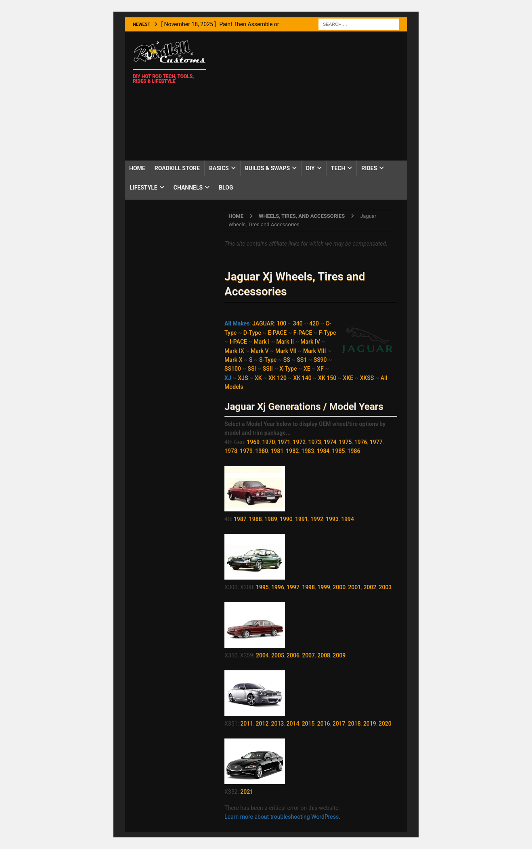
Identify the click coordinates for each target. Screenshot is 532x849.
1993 (332, 519)
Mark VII (286, 351)
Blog (226, 187)
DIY (310, 168)
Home (137, 168)
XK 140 (302, 378)
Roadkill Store (177, 168)
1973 (314, 442)
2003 (385, 587)
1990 (286, 519)
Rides (369, 168)
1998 (308, 587)
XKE (348, 378)
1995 (262, 587)
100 (281, 323)
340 (298, 323)
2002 (369, 587)
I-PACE (238, 341)
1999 (323, 587)
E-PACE (277, 333)
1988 (255, 519)
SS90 (320, 360)
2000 (339, 587)
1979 (246, 451)
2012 (262, 723)
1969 (253, 442)
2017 (339, 723)
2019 (369, 723)
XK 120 (277, 378)
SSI (251, 368)
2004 (262, 655)
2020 (385, 723)
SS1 (302, 360)
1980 (261, 451)
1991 (301, 519)
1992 (316, 519)
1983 (307, 451)
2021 (246, 792)
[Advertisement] (310, 96)
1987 (240, 519)
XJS (243, 378)
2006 (293, 655)
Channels (188, 187)
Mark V (260, 351)
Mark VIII (314, 351)
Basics (219, 168)
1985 (338, 451)
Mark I (261, 341)
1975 (345, 442)
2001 (354, 587)
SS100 (232, 368)
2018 (354, 723)
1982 (292, 451)
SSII (268, 368)
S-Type (267, 360)
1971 (283, 442)
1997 (293, 587)
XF (320, 368)
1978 (230, 451)
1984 (322, 451)
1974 (330, 442)
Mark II (284, 341)
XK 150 (327, 378)
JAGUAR (263, 323)
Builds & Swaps (267, 168)
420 (314, 323)
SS (286, 360)
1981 (276, 451)
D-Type (252, 333)
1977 (376, 442)
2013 (277, 723)
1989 (270, 519)
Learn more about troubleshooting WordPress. (282, 817)
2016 (323, 723)
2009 (339, 655)
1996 (277, 587)
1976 (360, 442)
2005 (277, 655)
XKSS (367, 378)
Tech (338, 168)
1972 (299, 442)
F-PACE (302, 333)
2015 (308, 723)
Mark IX (234, 351)
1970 (268, 442)
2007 (308, 655)
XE (307, 368)
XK (258, 378)
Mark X (233, 360)
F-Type (327, 333)
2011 (246, 723)
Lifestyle (143, 187)
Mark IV (310, 341)
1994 (347, 519)
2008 (323, 655)
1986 (354, 451)
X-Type (288, 368)
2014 (293, 723)
